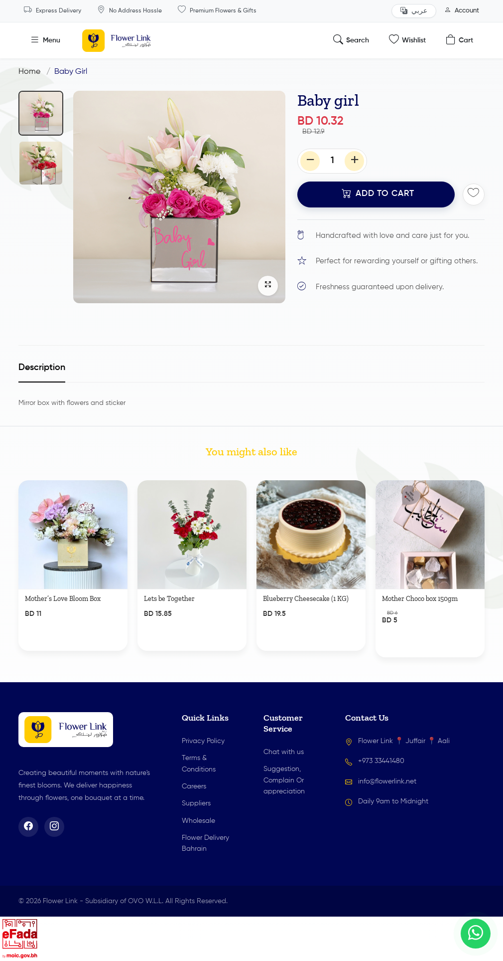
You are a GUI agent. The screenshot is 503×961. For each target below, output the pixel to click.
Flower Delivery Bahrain (205, 843)
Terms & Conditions (199, 763)
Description (41, 367)
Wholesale (198, 820)
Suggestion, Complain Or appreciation (284, 780)
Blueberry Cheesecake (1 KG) (306, 619)
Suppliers (196, 803)
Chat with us (283, 752)
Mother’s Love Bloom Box (63, 619)
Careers (194, 786)
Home (29, 72)
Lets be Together (169, 619)
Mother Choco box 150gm (420, 619)
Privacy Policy (203, 741)
